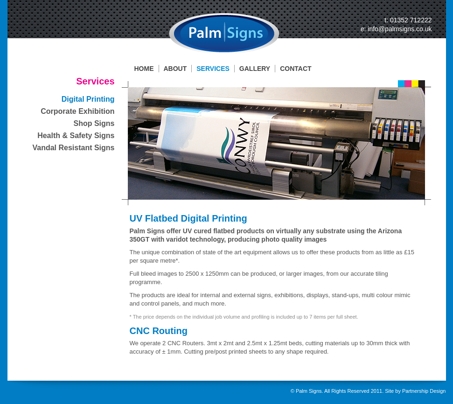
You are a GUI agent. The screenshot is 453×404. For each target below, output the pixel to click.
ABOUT (175, 68)
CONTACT (295, 68)
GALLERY (254, 68)
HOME (144, 68)
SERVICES (213, 68)
